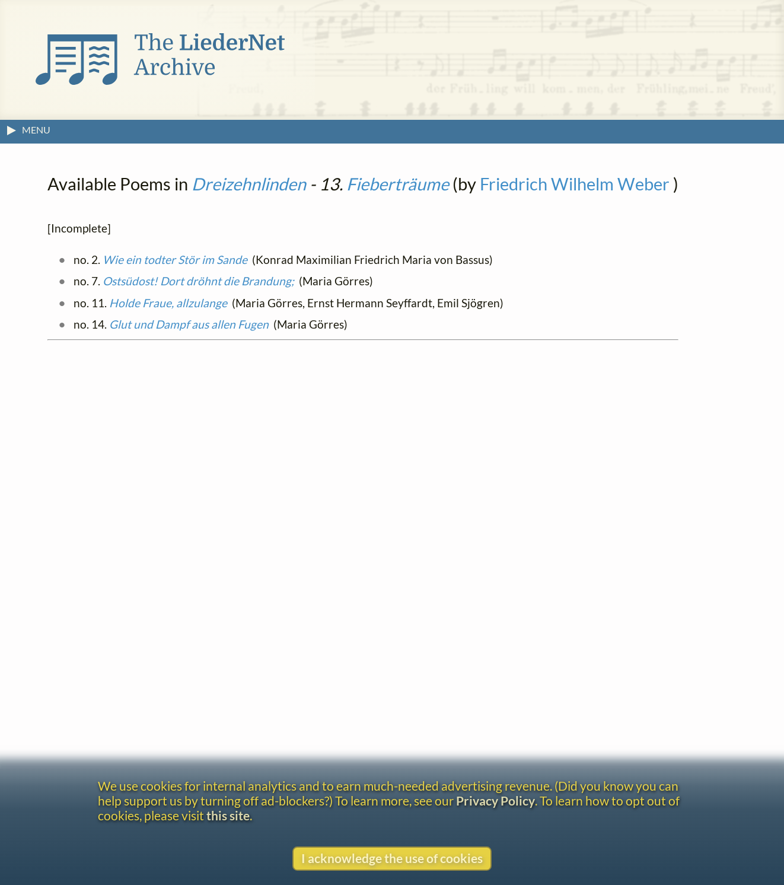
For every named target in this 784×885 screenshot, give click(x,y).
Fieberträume (397, 184)
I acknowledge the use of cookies (392, 858)
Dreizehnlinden (249, 184)
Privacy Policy (495, 800)
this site (228, 815)
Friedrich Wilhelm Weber (575, 184)
